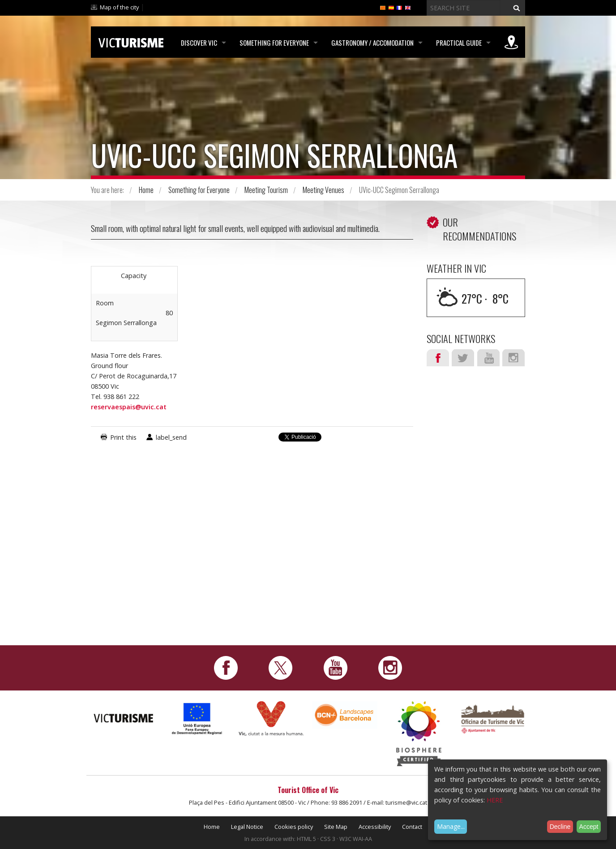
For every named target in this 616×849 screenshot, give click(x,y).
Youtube (488, 357)
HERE (495, 800)
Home (146, 189)
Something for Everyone (274, 42)
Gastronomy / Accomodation (372, 42)
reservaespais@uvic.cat (129, 407)
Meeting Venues (323, 189)
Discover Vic (199, 42)
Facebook (438, 357)
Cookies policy (293, 827)
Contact (412, 827)
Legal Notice (247, 827)
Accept (589, 826)
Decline (560, 826)
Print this (123, 437)
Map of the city (119, 7)
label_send (171, 437)
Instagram (513, 357)
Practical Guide (459, 42)
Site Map (335, 827)
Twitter (463, 357)
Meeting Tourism (266, 189)
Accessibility (375, 827)
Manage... (451, 826)
